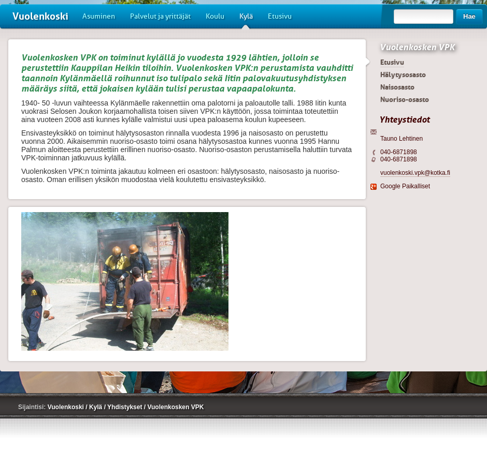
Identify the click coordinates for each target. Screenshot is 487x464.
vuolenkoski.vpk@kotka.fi (415, 172)
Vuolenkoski (40, 16)
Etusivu (280, 16)
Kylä (246, 20)
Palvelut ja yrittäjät (160, 16)
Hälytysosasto (403, 74)
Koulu (215, 16)
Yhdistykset (125, 407)
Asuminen (98, 16)
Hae (469, 16)
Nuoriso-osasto (404, 99)
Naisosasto (397, 87)
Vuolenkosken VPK (417, 47)
